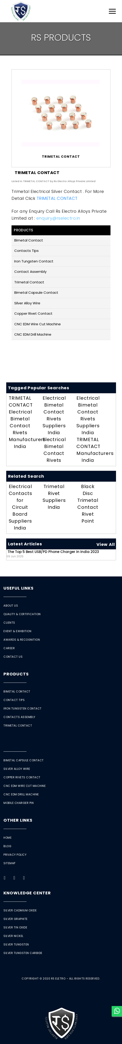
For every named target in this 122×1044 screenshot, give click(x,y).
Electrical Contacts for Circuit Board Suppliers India (20, 507)
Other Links (17, 820)
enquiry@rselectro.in (58, 218)
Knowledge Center (27, 893)
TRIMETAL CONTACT (57, 198)
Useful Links (18, 588)
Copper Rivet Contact (33, 313)
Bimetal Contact (28, 240)
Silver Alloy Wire (27, 303)
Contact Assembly (30, 271)
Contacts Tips (26, 250)
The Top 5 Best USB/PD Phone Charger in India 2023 (52, 553)
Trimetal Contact (29, 282)
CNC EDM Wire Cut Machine (37, 324)
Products (16, 674)
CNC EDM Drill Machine (32, 334)
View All (105, 544)
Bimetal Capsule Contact (36, 292)
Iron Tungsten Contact (33, 261)
